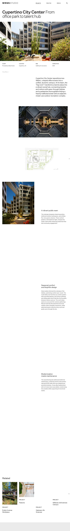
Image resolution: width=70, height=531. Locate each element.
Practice (48, 3)
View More (5, 72)
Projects (38, 3)
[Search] (67, 3)
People (59, 3)
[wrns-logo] (10, 3)
